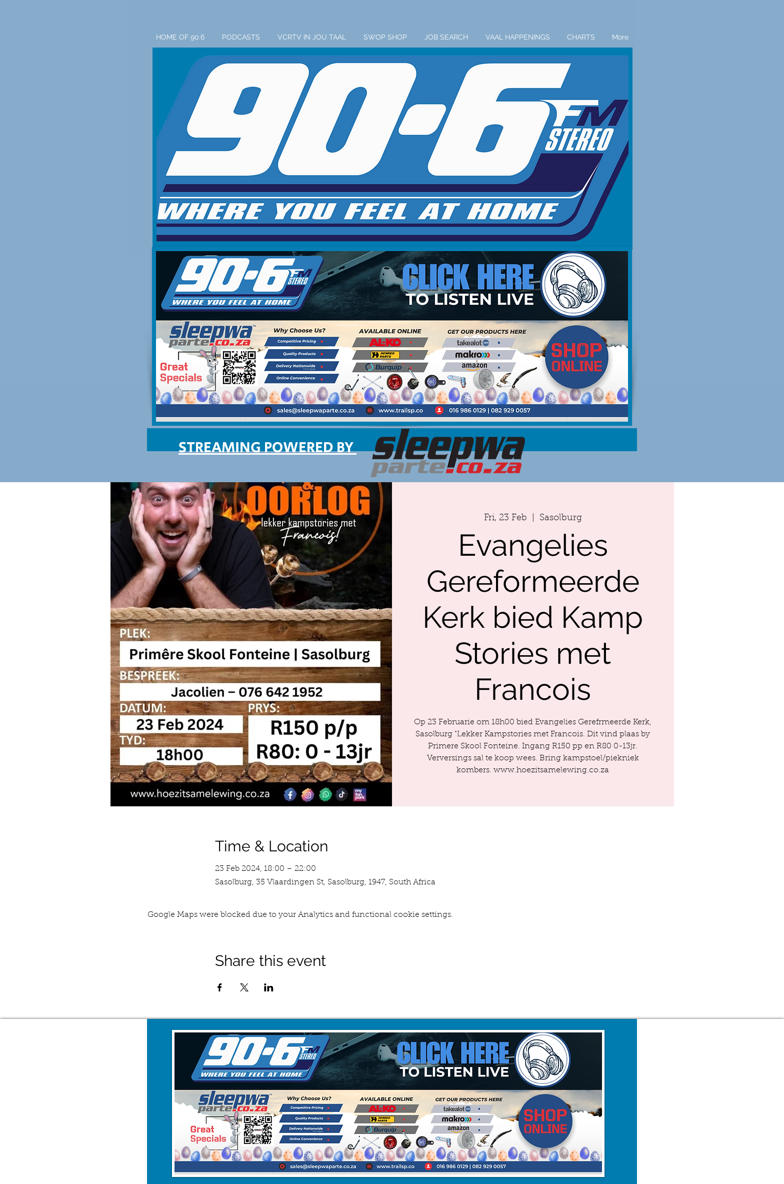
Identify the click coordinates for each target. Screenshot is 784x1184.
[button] (392, 149)
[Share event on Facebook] (219, 987)
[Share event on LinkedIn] (269, 987)
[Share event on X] (244, 987)
